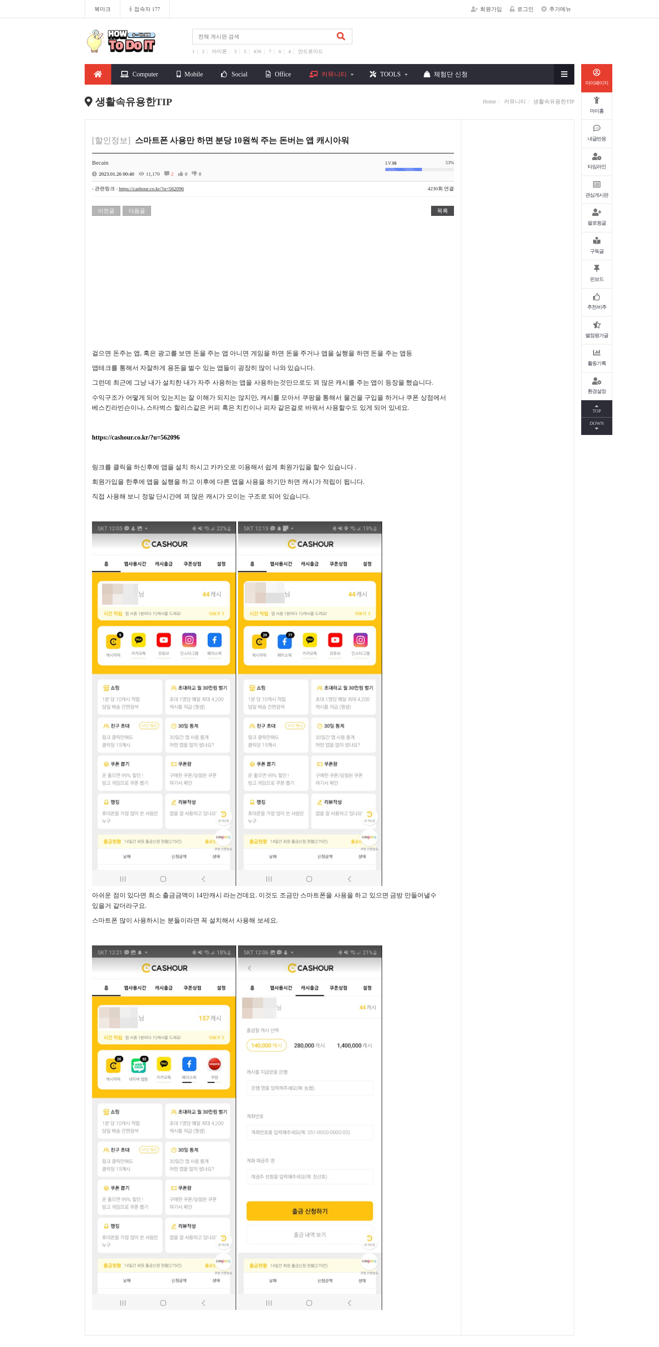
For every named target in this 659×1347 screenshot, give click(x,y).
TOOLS (385, 74)
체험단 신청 (446, 74)
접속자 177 (145, 9)
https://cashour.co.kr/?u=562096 (151, 188)
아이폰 (219, 51)
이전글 (106, 211)
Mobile (190, 74)
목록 (442, 211)
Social (234, 74)
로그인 (522, 9)
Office (278, 74)
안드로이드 (310, 51)
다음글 (137, 211)
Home (489, 101)
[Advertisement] (273, 284)
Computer (139, 74)
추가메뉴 (556, 9)
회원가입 (486, 9)
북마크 (102, 9)
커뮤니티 (328, 74)
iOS (257, 51)
